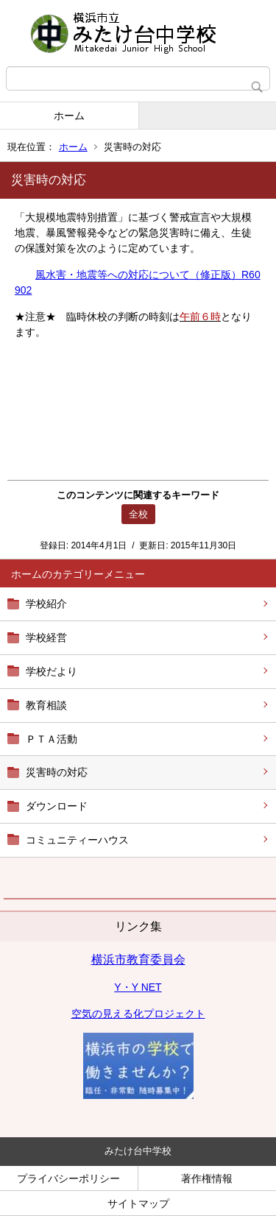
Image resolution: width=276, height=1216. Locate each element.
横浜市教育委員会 (138, 959)
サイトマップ (138, 1203)
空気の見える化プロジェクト (138, 1013)
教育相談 (46, 705)
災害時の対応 (57, 772)
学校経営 (46, 637)
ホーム (69, 115)
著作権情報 (207, 1178)
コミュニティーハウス (77, 840)
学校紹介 (46, 603)
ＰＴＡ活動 (51, 739)
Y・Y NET (137, 987)
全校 (138, 514)
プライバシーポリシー (68, 1178)
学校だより (51, 671)
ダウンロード (57, 806)
